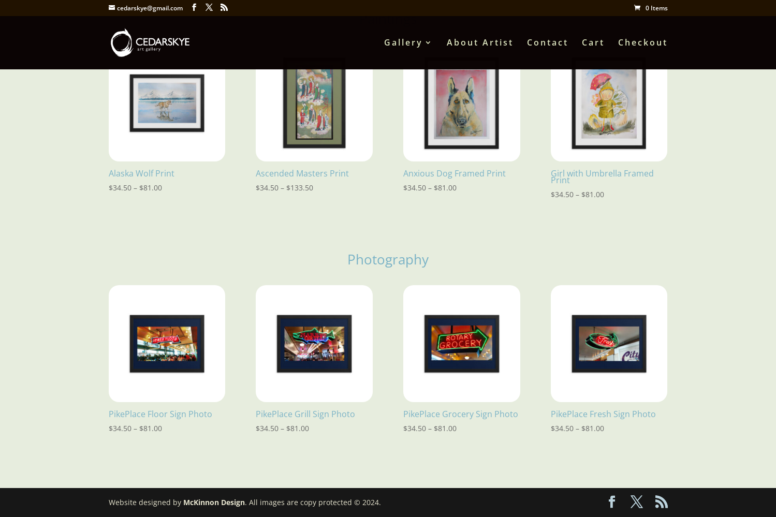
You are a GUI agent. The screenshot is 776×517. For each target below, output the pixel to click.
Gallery (403, 43)
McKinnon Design (214, 502)
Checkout (643, 43)
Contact (547, 43)
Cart (593, 43)
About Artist (480, 43)
